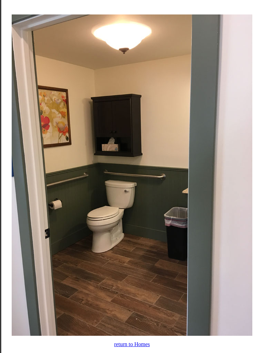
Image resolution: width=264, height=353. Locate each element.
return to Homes (132, 344)
